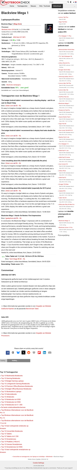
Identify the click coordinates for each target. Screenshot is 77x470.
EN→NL (18, 106)
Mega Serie (17, 24)
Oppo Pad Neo (63, 22)
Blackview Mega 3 (64, 103)
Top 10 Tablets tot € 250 (9, 436)
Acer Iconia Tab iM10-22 (66, 130)
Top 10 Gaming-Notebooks (10, 378)
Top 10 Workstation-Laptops (11, 391)
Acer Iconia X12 (63, 164)
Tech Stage (13, 259)
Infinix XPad (62, 171)
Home (12, 6)
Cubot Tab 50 (62, 197)
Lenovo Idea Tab (63, 90)
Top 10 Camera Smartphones (11, 444)
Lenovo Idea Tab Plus (65, 83)
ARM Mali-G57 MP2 (19, 37)
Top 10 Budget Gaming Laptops (12, 381)
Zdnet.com (9, 106)
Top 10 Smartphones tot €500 (11, 447)
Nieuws (33, 6)
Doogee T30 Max (63, 184)
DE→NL (22, 259)
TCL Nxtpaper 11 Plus (65, 36)
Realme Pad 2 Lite (64, 137)
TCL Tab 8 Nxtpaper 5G (65, 56)
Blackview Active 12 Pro (65, 227)
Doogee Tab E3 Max (64, 69)
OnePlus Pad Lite (64, 97)
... (74, 6)
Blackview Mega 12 (64, 220)
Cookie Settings (38, 463)
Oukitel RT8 (62, 191)
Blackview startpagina (14, 85)
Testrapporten (22, 6)
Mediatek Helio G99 (8, 29)
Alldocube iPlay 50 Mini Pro (66, 204)
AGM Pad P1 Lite (63, 150)
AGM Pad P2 (62, 177)
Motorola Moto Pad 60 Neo (66, 49)
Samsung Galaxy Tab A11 (66, 76)
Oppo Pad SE (62, 123)
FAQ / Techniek (44, 6)
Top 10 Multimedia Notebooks (12, 376)
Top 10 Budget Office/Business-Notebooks (16, 389)
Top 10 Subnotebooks (9, 394)
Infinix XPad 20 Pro (64, 63)
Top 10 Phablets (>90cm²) (10, 442)
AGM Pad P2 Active (64, 157)
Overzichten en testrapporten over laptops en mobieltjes (29, 456)
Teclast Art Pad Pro (64, 110)
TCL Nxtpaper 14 (63, 144)
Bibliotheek (57, 6)
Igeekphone (9, 218)
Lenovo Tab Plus (63, 17)
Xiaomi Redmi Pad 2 (64, 117)
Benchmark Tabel (32, 309)
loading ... (4, 360)
